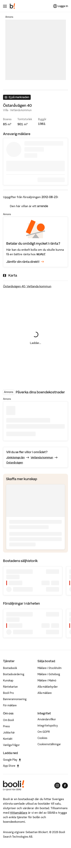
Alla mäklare (44, 693)
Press (6, 726)
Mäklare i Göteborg (48, 674)
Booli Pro (8, 693)
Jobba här (9, 732)
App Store (11, 765)
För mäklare (10, 705)
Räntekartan (10, 686)
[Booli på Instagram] (57, 786)
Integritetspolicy (47, 725)
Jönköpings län (15, 457)
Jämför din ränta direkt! (25, 262)
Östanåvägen (14, 462)
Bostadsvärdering (13, 674)
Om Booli (8, 720)
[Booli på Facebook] (65, 786)
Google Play (12, 759)
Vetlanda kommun (42, 457)
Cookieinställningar (49, 744)
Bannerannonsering (15, 699)
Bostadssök (10, 668)
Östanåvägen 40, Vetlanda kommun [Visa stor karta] (27, 286)
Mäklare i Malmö (46, 680)
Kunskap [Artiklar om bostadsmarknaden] (8, 680)
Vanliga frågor (11, 745)
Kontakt (7, 738)
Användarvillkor (46, 719)
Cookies (42, 738)
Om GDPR (43, 731)
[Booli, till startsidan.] (12, 6)
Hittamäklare (18, 812)
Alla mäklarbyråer (47, 686)
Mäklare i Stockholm (49, 668)
